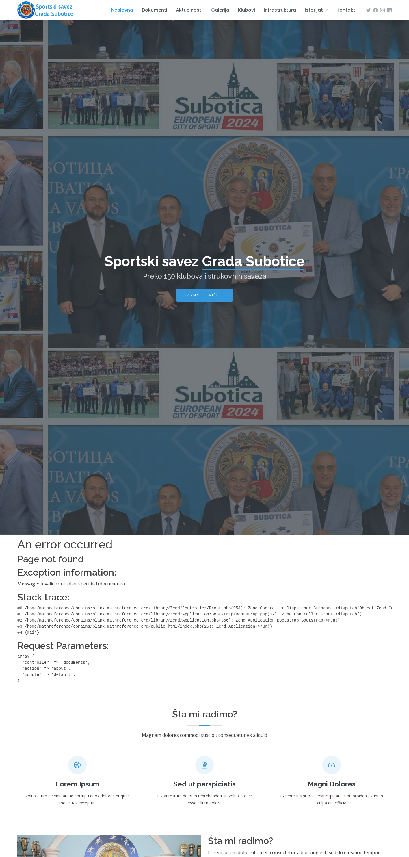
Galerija (220, 10)
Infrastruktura (280, 10)
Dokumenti (154, 10)
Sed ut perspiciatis (204, 784)
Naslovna (122, 10)
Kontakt (346, 10)
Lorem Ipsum (77, 784)
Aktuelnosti (189, 10)
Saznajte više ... (204, 295)
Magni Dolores (332, 784)
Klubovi (246, 10)
